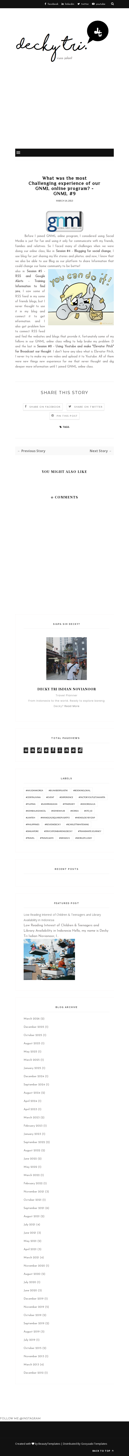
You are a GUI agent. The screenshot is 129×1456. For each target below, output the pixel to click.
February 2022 (33, 1183)
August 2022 (32, 1150)
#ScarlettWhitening (77, 824)
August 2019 (32, 1331)
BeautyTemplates (49, 1444)
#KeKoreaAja (88, 804)
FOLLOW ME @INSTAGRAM (20, 1418)
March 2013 (31, 1364)
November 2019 (34, 1307)
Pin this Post (67, 416)
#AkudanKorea (34, 790)
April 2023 (30, 1109)
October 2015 (32, 1348)
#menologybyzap (85, 817)
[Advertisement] (64, 117)
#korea (74, 811)
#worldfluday (83, 838)
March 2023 (32, 1117)
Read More (71, 706)
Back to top (103, 1450)
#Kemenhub (58, 811)
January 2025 (32, 1068)
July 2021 (29, 1224)
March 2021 (31, 1257)
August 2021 (32, 1216)
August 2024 (32, 1092)
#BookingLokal (81, 790)
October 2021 (32, 1200)
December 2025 (34, 1027)
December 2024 (34, 1076)
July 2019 (29, 1340)
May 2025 (30, 1051)
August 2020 (32, 1274)
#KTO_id (88, 811)
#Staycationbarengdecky (58, 831)
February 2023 (33, 1125)
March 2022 (32, 1175)
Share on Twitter (88, 407)
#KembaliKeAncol (36, 811)
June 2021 (30, 1232)
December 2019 (34, 1298)
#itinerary (69, 804)
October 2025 (33, 1035)
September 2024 (34, 1084)
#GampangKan (49, 804)
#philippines (32, 824)
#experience (66, 797)
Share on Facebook (45, 407)
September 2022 (34, 1142)
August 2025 (32, 1043)
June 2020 (30, 1290)
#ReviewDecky (53, 824)
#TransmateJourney (89, 831)
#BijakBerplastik (58, 790)
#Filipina (31, 804)
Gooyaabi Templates (94, 1444)
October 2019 (32, 1315)
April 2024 (30, 1101)
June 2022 (30, 1158)
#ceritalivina (33, 797)
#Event (50, 797)
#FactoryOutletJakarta (92, 797)
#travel (30, 838)
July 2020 (30, 1282)
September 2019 (34, 1323)
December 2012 (34, 1372)
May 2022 (30, 1167)
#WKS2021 (64, 838)
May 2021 (30, 1241)
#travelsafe (47, 838)
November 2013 (34, 1356)
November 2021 (34, 1191)
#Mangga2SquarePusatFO (55, 817)
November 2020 (34, 1265)
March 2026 (32, 1018)
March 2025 (32, 1060)
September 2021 (34, 1208)
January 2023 (32, 1134)
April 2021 (30, 1249)
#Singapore (32, 831)
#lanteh (30, 817)
